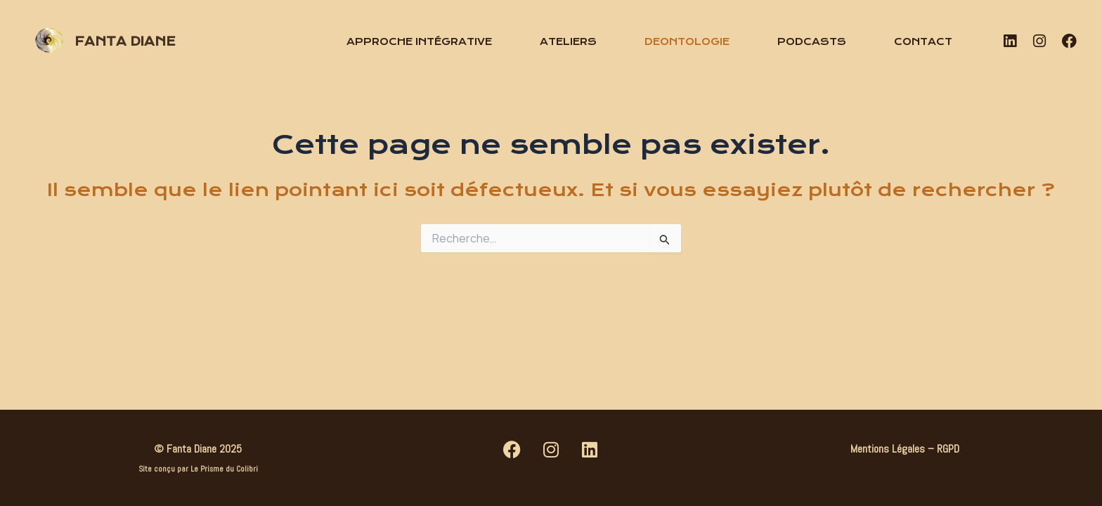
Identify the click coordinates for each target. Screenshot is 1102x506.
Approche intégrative (419, 41)
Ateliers (568, 41)
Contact (923, 41)
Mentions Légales (887, 448)
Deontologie (687, 41)
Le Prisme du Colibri (224, 469)
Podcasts (811, 41)
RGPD (948, 448)
